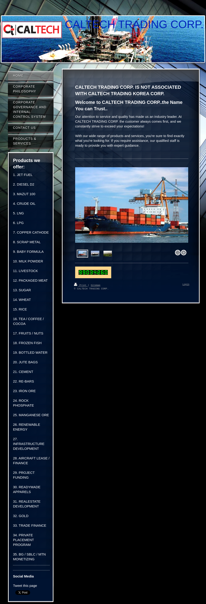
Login (185, 284)
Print (81, 285)
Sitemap (95, 285)
